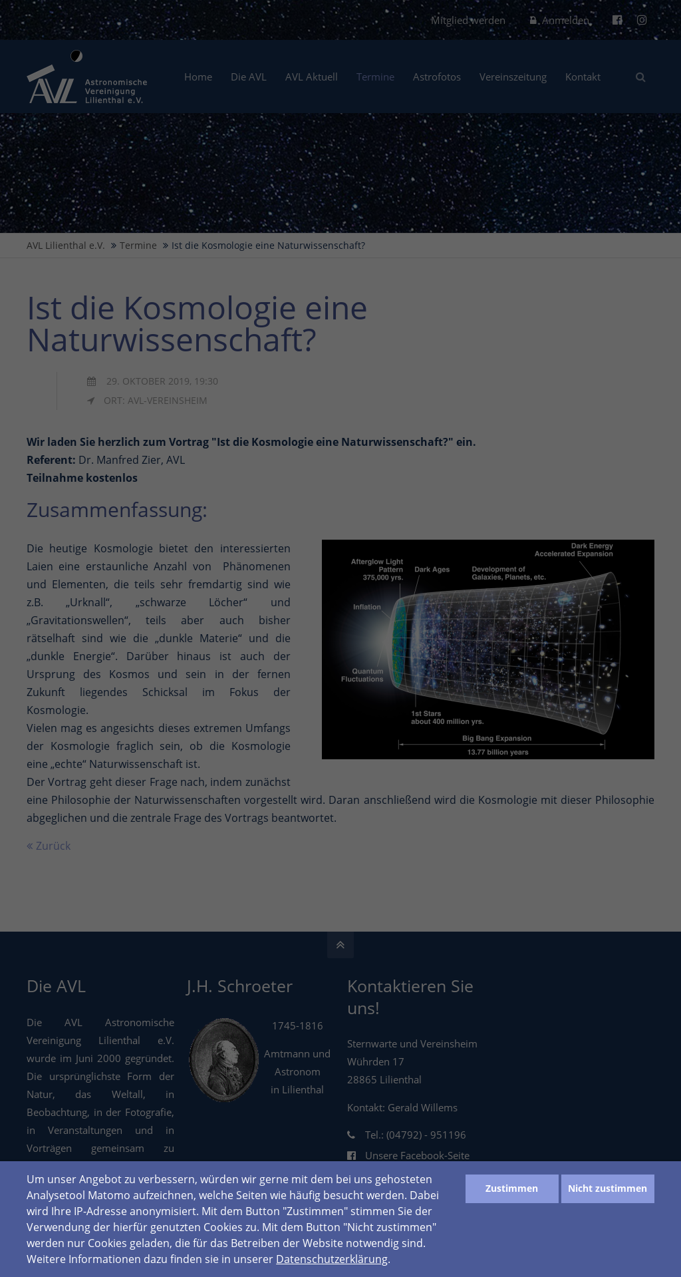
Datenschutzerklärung (332, 1259)
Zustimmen (511, 1188)
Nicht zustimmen (607, 1188)
